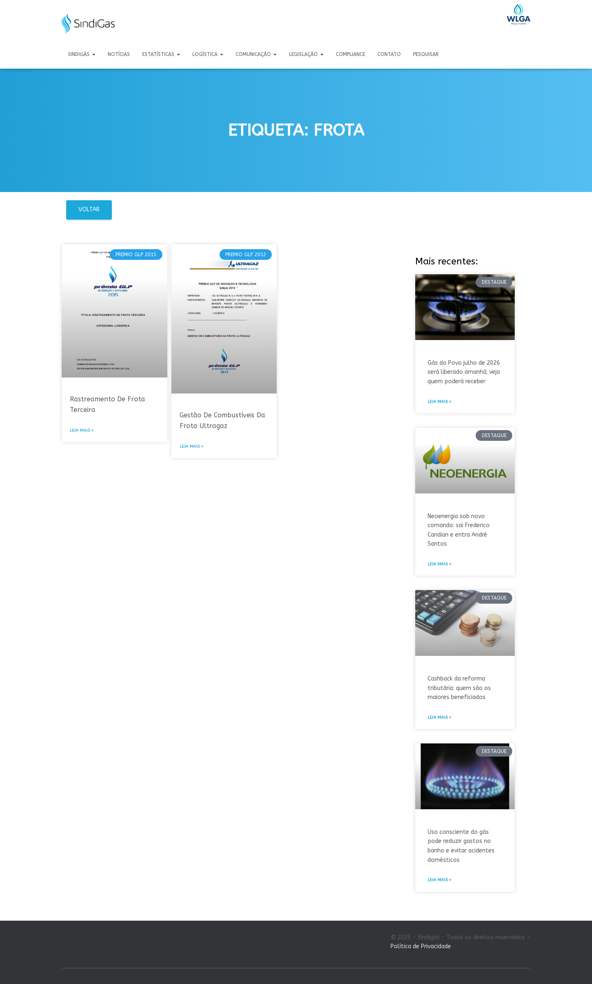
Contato (389, 54)
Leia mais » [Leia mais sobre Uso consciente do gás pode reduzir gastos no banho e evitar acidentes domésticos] (439, 879)
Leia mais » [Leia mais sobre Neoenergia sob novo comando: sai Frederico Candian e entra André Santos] (439, 564)
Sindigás (81, 54)
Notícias (119, 54)
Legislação (306, 54)
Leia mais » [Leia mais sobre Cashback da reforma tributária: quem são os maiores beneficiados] (439, 717)
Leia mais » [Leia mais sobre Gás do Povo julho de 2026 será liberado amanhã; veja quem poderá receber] (439, 401)
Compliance (350, 54)
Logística (207, 54)
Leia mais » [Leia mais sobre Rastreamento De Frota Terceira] (82, 430)
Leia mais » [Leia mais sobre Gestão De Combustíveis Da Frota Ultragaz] (192, 446)
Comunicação (256, 54)
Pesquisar (426, 54)
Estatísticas (161, 54)
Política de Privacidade (421, 946)
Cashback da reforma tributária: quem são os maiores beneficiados (459, 688)
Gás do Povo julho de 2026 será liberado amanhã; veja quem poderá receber (464, 372)
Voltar (89, 209)
